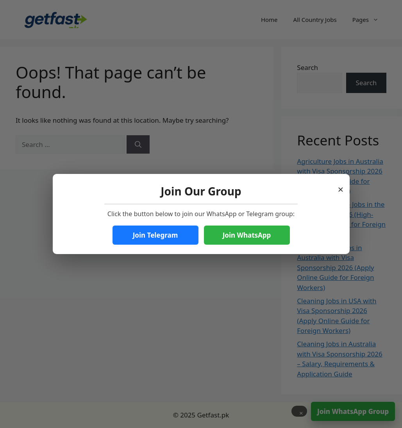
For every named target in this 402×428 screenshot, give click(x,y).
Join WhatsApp (247, 235)
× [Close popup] (341, 187)
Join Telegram (155, 235)
